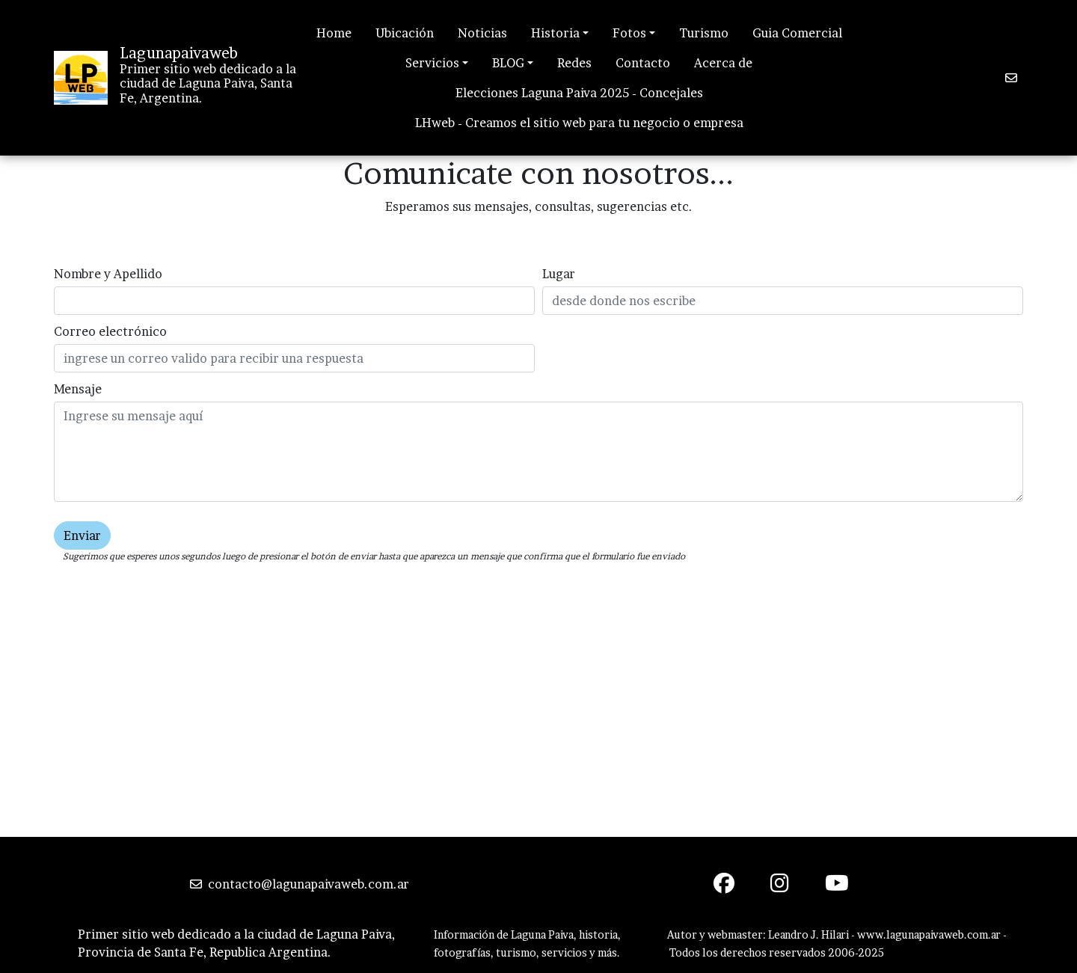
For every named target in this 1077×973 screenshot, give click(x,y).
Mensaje (78, 388)
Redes (574, 62)
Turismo (703, 32)
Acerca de (723, 62)
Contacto (643, 62)
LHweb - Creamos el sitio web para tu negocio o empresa (579, 122)
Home (334, 32)
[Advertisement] (538, 724)
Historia (555, 32)
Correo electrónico (110, 331)
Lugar (558, 273)
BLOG (508, 62)
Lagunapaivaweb (179, 53)
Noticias (482, 32)
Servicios (432, 62)
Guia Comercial (797, 32)
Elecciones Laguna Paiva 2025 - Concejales (579, 92)
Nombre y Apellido (108, 273)
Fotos (629, 32)
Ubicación (404, 32)
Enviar (82, 535)
